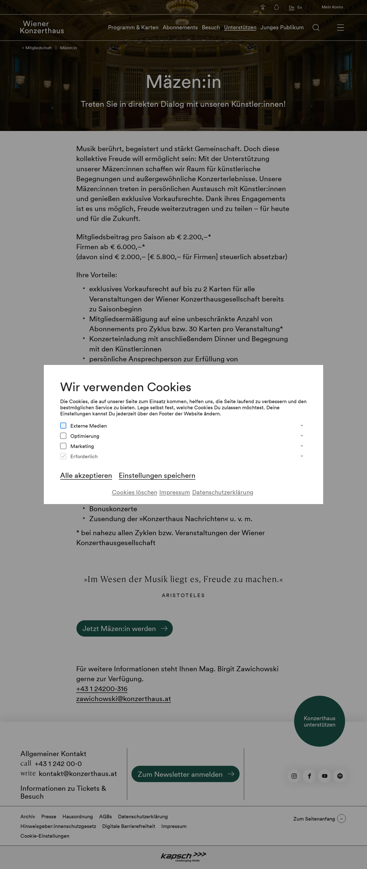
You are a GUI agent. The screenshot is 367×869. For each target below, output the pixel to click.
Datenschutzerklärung (222, 492)
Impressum (174, 492)
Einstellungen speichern (157, 475)
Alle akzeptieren (86, 475)
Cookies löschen (134, 492)
